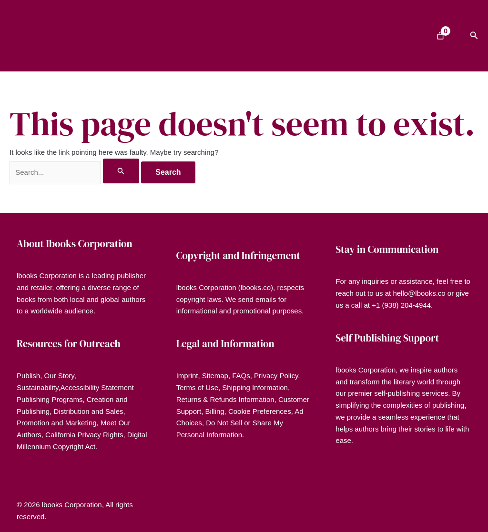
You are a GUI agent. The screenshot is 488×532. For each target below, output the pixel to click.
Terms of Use (197, 387)
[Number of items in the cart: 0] (440, 36)
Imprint (187, 375)
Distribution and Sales (88, 411)
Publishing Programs (49, 399)
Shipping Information (255, 387)
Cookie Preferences (259, 411)
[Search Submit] (121, 171)
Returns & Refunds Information (225, 399)
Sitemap (215, 375)
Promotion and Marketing (57, 423)
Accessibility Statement (96, 387)
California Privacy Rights (84, 435)
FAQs (241, 375)
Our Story (59, 375)
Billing (214, 411)
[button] (474, 36)
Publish (28, 375)
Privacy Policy (276, 375)
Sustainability (37, 387)
